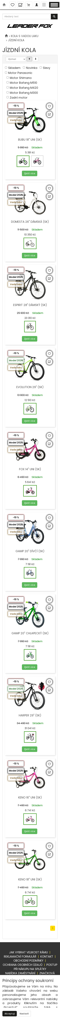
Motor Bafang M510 (23, 83)
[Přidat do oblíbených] (49, 106)
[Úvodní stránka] (6, 36)
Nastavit (24, 1013)
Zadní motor (19, 98)
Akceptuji (9, 1013)
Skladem (14, 68)
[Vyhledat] (54, 16)
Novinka (31, 68)
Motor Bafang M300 (24, 93)
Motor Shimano (21, 78)
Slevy (46, 68)
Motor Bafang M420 (24, 88)
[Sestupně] (35, 59)
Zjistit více (29, 173)
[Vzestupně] (29, 59)
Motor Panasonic (20, 73)
